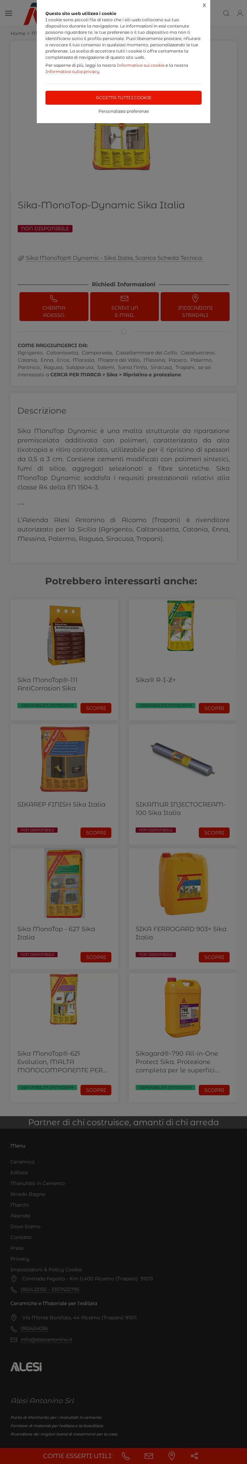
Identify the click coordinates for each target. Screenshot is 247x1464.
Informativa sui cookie (140, 65)
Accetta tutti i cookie (124, 97)
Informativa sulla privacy (72, 71)
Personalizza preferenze (124, 111)
